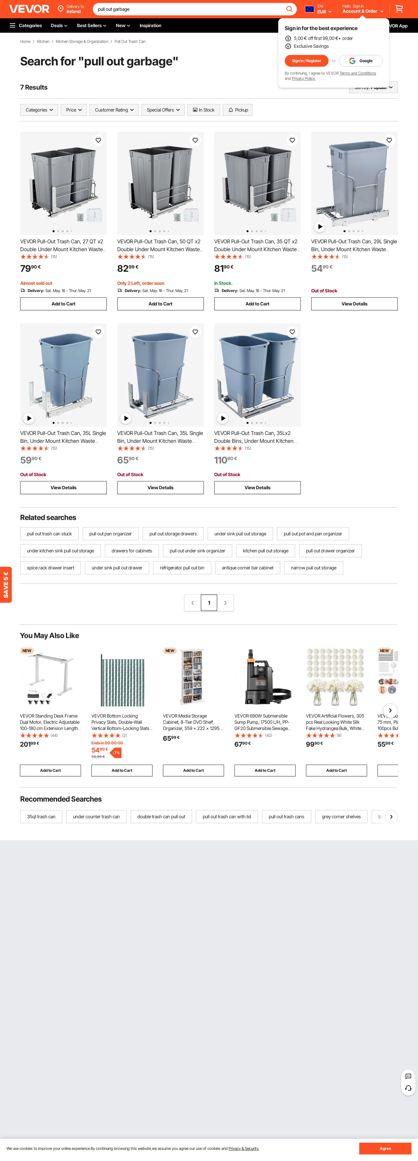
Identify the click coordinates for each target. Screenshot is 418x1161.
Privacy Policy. (303, 78)
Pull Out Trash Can (130, 41)
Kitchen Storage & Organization (82, 41)
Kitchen (43, 41)
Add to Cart (63, 303)
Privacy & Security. (244, 1148)
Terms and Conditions (358, 73)
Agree (385, 1148)
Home (25, 41)
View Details (354, 303)
